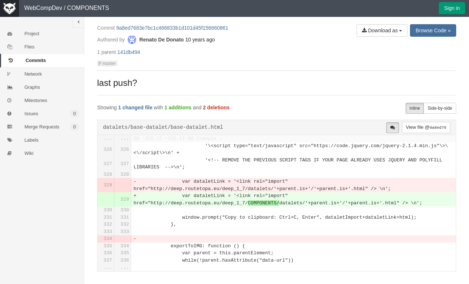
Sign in (452, 8)
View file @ (426, 127)
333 (108, 231)
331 (108, 217)
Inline (415, 108)
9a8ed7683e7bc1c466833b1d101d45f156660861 (172, 28)
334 (108, 238)
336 (108, 253)
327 (108, 164)
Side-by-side (440, 108)
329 (108, 185)
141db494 (128, 52)
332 (108, 224)
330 (108, 210)
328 (108, 174)
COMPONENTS (88, 8)
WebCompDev (43, 8)
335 (108, 246)
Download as (382, 30)
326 (108, 149)
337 (108, 260)
